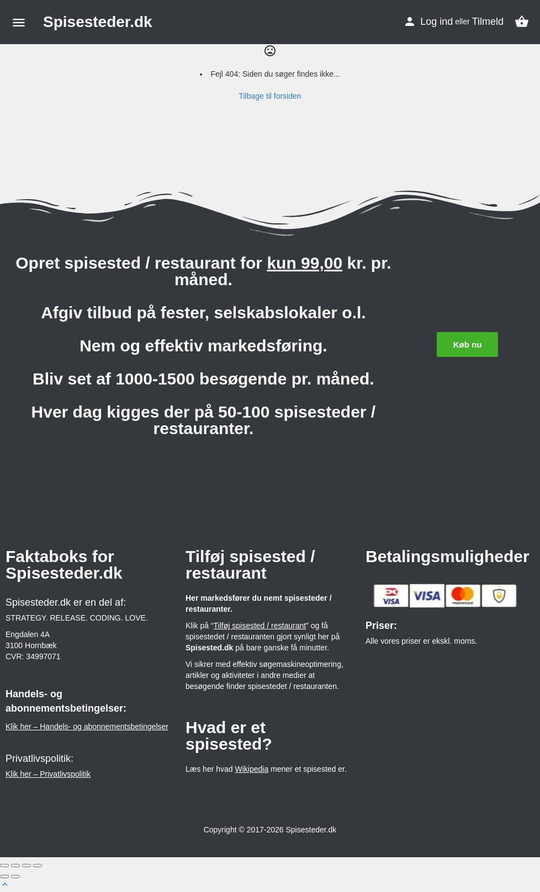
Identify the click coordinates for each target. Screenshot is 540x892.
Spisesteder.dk (311, 829)
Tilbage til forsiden (270, 96)
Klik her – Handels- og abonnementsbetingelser (87, 726)
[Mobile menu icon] (19, 22)
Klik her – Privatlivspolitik (48, 774)
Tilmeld (488, 21)
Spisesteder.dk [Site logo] (97, 21)
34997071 (43, 656)
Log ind (436, 21)
